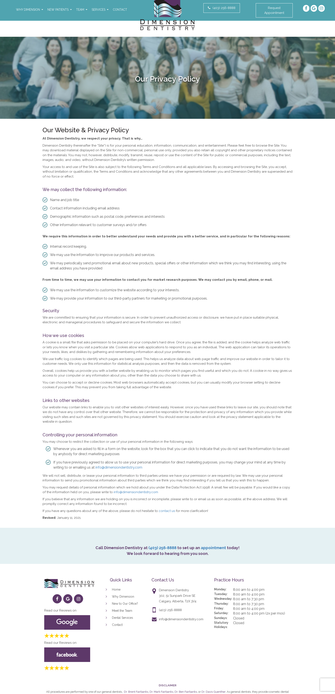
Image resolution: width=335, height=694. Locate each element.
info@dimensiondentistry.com (119, 467)
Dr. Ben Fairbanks (186, 691)
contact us (167, 511)
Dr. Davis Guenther (213, 691)
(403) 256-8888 (221, 8)
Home (116, 589)
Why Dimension (28, 9)
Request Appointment (274, 10)
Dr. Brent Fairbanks (136, 691)
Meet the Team (122, 610)
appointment (213, 547)
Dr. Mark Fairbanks (161, 691)
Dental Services (122, 617)
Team (80, 9)
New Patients (58, 9)
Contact (120, 9)
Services (98, 9)
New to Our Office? (125, 603)
